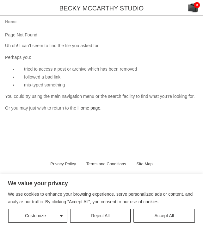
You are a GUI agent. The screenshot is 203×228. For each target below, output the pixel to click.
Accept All (164, 215)
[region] (101, 201)
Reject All (100, 215)
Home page (88, 108)
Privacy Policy (63, 164)
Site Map (144, 164)
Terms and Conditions (106, 164)
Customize (35, 215)
